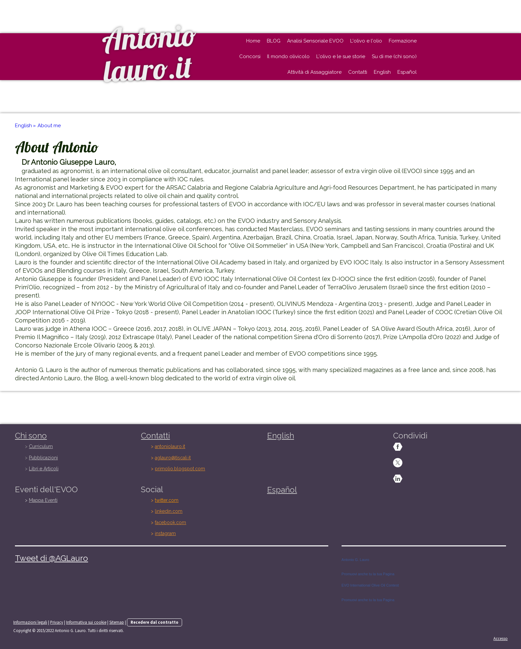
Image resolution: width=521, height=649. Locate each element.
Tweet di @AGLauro (51, 558)
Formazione (403, 41)
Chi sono (31, 435)
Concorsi (249, 56)
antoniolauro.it (170, 446)
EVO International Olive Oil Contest (370, 585)
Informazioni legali (30, 622)
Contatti (357, 72)
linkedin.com (168, 511)
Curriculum (41, 446)
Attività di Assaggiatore (314, 72)
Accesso (500, 638)
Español (407, 72)
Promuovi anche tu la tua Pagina (368, 574)
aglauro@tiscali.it (173, 457)
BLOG (273, 41)
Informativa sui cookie (86, 622)
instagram (165, 533)
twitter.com (166, 500)
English (382, 72)
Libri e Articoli (43, 468)
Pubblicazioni (43, 457)
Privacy (56, 622)
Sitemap (116, 622)
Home (253, 41)
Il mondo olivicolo (288, 56)
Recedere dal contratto (154, 622)
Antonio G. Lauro (355, 560)
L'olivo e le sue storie (340, 56)
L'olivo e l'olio (366, 41)
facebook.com (170, 522)
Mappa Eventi (43, 500)
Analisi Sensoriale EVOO (315, 41)
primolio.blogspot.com (180, 468)
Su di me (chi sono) (394, 56)
